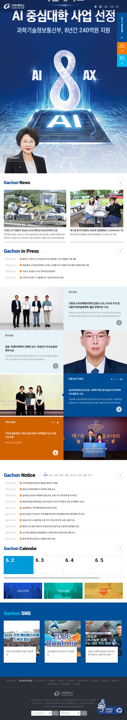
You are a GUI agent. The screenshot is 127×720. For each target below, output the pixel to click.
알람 (105, 6)
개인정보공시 (40, 680)
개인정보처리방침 (25, 680)
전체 (45, 475)
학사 (51, 475)
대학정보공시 (52, 684)
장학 (56, 475)
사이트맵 (76, 684)
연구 (90, 475)
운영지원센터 (65, 684)
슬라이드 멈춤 (121, 379)
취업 (67, 475)
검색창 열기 (117, 6)
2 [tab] (113, 379)
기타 (79, 475)
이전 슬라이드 (34, 148)
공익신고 (105, 680)
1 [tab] (111, 379)
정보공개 (115, 680)
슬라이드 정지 (37, 148)
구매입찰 (51, 680)
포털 (111, 6)
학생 (61, 475)
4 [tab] (118, 379)
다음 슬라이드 (41, 148)
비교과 (73, 475)
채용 (85, 475)
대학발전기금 (11, 680)
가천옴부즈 (95, 680)
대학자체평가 (83, 680)
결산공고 (71, 680)
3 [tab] (116, 379)
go (55, 713)
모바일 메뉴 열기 (122, 6)
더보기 (120, 251)
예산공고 (61, 680)
